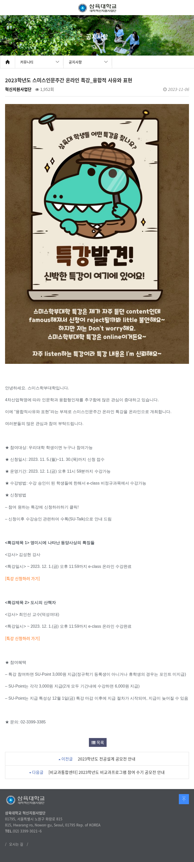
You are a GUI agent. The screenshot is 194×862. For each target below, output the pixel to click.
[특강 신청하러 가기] (22, 638)
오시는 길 (16, 844)
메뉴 (186, 7)
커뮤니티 (26, 61)
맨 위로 (184, 799)
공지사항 (75, 61)
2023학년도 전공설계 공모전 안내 (106, 759)
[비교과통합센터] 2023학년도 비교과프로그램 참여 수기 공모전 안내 (106, 772)
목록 (97, 742)
